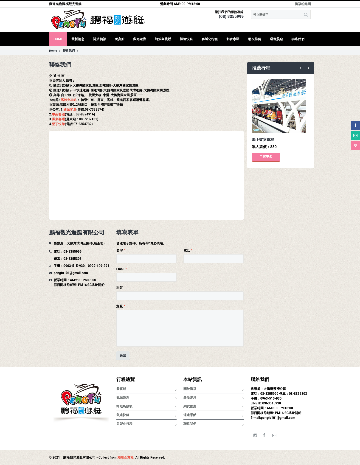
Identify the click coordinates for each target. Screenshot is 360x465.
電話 (186, 250)
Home (54, 50)
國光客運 (69, 109)
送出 (123, 355)
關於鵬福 (213, 389)
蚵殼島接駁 (146, 407)
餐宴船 (146, 389)
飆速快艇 (146, 415)
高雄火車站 (69, 100)
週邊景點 (213, 415)
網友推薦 (213, 407)
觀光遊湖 (146, 398)
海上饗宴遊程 (263, 139)
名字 (119, 250)
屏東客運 (58, 119)
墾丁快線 (58, 124)
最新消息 (213, 398)
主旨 (119, 287)
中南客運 (58, 114)
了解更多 (265, 157)
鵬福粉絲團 (303, 4)
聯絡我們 (70, 50)
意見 (119, 306)
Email (120, 269)
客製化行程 (146, 424)
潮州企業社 (125, 457)
